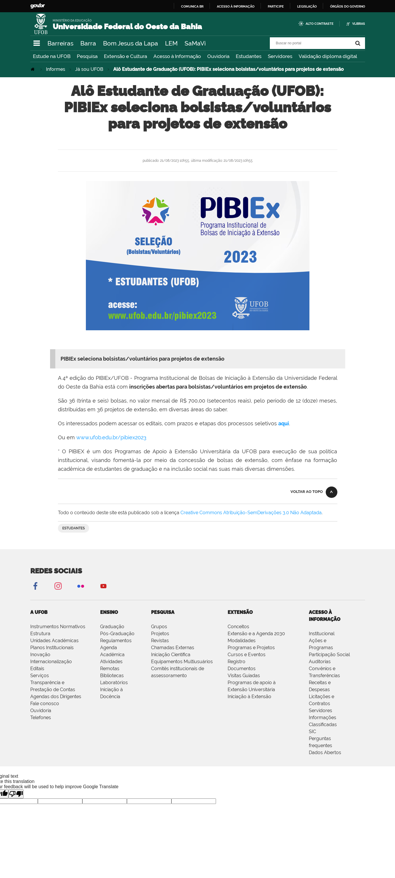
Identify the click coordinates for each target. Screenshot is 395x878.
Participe (276, 6)
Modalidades (242, 640)
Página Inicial (33, 69)
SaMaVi (195, 43)
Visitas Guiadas (244, 675)
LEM (171, 43)
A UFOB (38, 612)
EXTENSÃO (240, 612)
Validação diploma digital (328, 56)
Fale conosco (44, 703)
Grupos (159, 626)
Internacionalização (51, 661)
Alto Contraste (320, 24)
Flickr (81, 586)
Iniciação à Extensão (249, 696)
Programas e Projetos (251, 647)
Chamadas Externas (172, 647)
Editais (37, 668)
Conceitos (238, 626)
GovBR (37, 6)
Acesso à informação (235, 6)
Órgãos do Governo (347, 6)
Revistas (160, 640)
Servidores (280, 56)
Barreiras (60, 43)
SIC (312, 731)
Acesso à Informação (177, 56)
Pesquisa (87, 56)
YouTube (103, 586)
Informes (55, 69)
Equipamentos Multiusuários (182, 661)
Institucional (321, 633)
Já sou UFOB (89, 69)
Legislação (307, 6)
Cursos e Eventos (246, 654)
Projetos (160, 633)
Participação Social (329, 654)
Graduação (112, 626)
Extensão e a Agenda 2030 (256, 633)
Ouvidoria (218, 56)
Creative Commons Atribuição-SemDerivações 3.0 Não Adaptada (251, 512)
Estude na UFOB (51, 56)
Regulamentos (116, 640)
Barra (88, 43)
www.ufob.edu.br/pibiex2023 (111, 437)
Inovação (40, 654)
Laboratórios (114, 682)
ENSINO (109, 612)
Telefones (40, 717)
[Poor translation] (16, 793)
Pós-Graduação (117, 633)
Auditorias (320, 661)
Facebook (35, 586)
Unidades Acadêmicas (54, 640)
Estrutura (40, 633)
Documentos (242, 668)
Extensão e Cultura (125, 56)
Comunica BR (192, 6)
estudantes (73, 528)
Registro (236, 661)
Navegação (37, 43)
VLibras (358, 24)
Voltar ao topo (307, 491)
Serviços (39, 675)
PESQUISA (162, 612)
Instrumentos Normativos (57, 626)
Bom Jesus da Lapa (130, 43)
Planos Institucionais (52, 647)
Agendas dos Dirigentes (55, 696)
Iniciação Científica (170, 654)
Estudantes (248, 56)
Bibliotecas (112, 675)
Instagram (58, 586)
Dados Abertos (325, 752)
